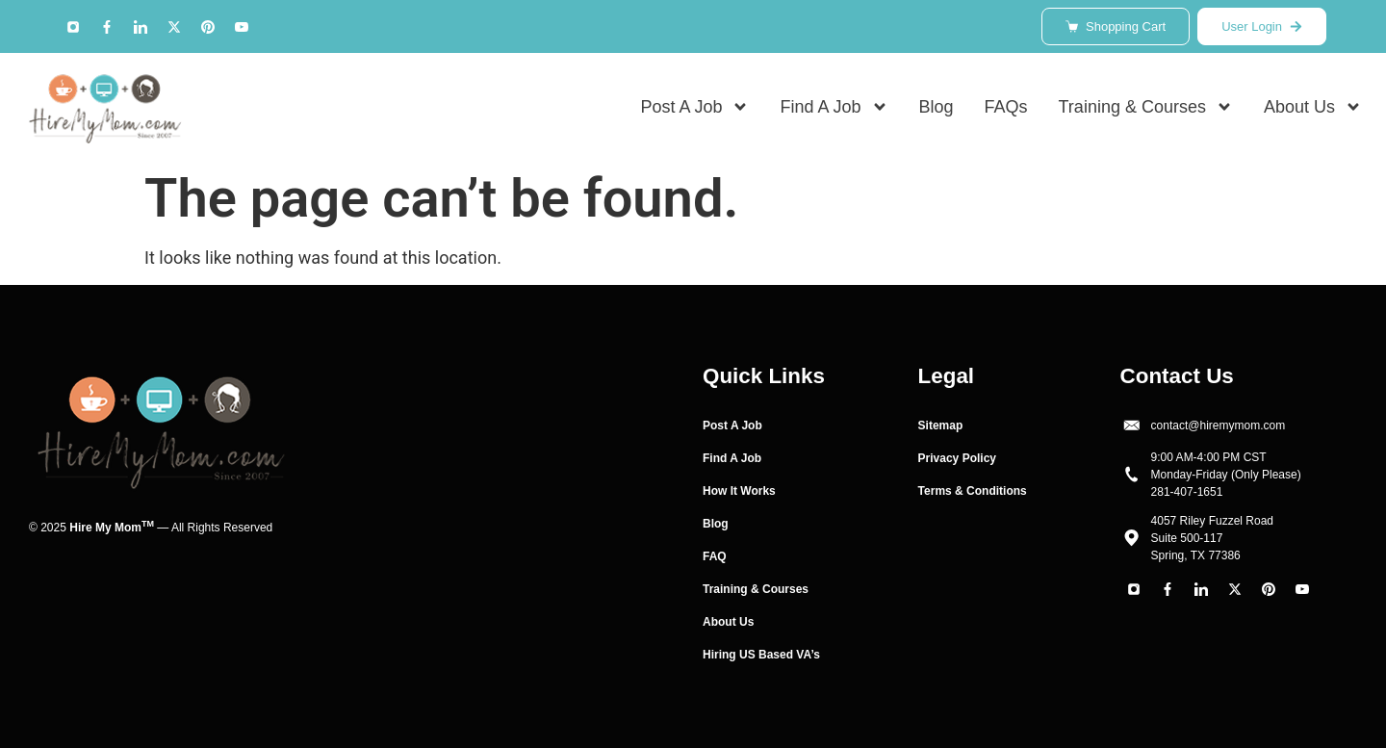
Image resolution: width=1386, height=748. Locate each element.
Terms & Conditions (972, 491)
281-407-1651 (1187, 492)
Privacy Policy (957, 458)
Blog (936, 106)
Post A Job (694, 107)
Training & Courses (1146, 107)
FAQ (715, 556)
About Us (1313, 107)
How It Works (739, 491)
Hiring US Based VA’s (761, 654)
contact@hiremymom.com (1218, 425)
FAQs (1006, 106)
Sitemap (940, 425)
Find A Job (833, 107)
